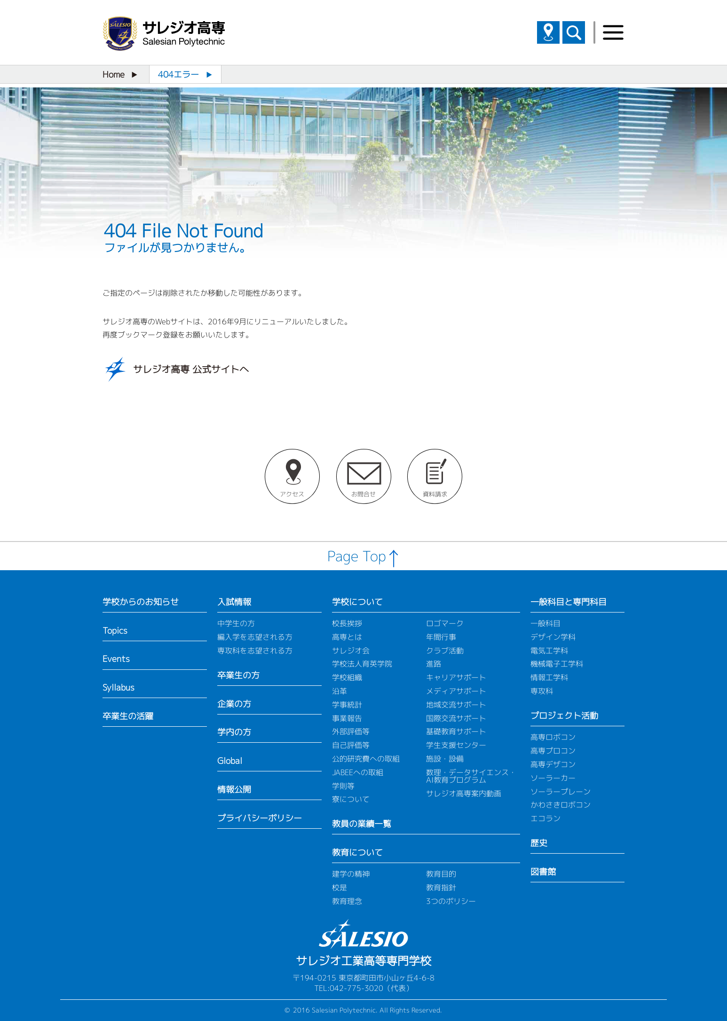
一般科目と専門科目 (568, 602)
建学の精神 (351, 874)
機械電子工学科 (556, 664)
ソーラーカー (553, 778)
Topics (115, 630)
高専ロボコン (553, 737)
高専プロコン (553, 751)
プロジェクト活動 (564, 716)
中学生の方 (236, 623)
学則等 (343, 786)
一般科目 (545, 623)
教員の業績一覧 (361, 824)
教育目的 (441, 874)
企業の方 (234, 704)
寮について (351, 799)
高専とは (347, 637)
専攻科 (541, 691)
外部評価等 (351, 731)
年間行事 (441, 637)
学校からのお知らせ (141, 602)
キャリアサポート (456, 677)
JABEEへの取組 (357, 772)
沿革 (339, 691)
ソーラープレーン (560, 791)
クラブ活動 (445, 650)
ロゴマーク (445, 623)
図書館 (543, 872)
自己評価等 (351, 745)
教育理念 (347, 901)
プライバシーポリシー (259, 818)
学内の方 (234, 732)
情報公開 (234, 789)
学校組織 (347, 677)
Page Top (356, 556)
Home (114, 74)
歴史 (538, 843)
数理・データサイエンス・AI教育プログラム (471, 776)
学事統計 (347, 704)
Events (116, 659)
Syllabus (118, 687)
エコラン (545, 818)
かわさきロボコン (560, 805)
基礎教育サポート (456, 731)
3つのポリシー (451, 901)
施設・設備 (445, 759)
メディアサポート (456, 691)
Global (229, 761)
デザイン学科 (553, 637)
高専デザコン (553, 764)
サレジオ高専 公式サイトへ (191, 369)
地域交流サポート (456, 704)
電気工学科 (549, 650)
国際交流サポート (456, 718)
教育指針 (441, 887)
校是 (339, 887)
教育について (357, 852)
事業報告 (347, 718)
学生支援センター (456, 745)
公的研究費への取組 (366, 759)
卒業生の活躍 (128, 716)
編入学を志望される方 (254, 637)
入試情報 (234, 602)
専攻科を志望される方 (254, 650)
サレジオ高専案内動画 (463, 793)
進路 (433, 664)
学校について (357, 602)
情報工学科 (549, 677)
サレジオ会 (351, 650)
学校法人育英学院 (362, 664)
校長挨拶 (347, 623)
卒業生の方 (238, 675)
